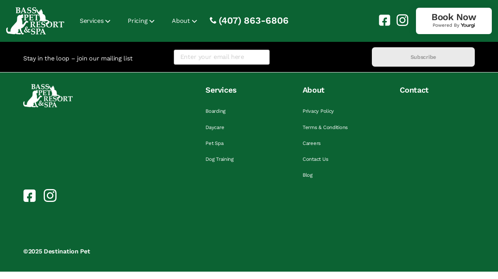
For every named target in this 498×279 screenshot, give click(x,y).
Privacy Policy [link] (318, 111)
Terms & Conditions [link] (325, 127)
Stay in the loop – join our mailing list (77, 58)
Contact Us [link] (315, 159)
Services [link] (91, 20)
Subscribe (423, 57)
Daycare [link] (214, 127)
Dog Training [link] (219, 159)
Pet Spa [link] (214, 143)
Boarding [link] (215, 111)
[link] (381, 20)
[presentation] (320, 57)
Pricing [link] (137, 20)
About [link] (181, 20)
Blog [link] (308, 175)
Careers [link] (312, 143)
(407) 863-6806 (254, 20)
